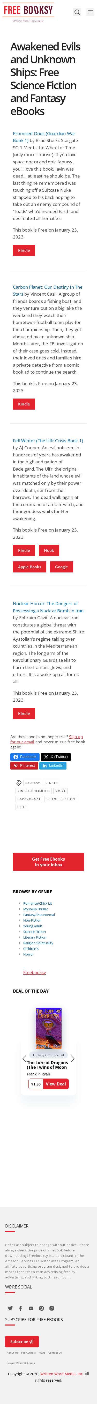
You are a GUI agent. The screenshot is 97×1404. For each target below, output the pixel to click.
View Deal (56, 1084)
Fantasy (32, 783)
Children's (31, 948)
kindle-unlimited (34, 791)
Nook (49, 550)
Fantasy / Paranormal (48, 1055)
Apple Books (29, 566)
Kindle (24, 250)
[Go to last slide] (24, 1059)
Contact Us (55, 1352)
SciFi (22, 807)
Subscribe (22, 1341)
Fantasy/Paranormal (39, 914)
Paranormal (29, 799)
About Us (12, 1352)
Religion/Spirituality (38, 943)
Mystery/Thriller (35, 909)
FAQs (42, 1352)
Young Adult (32, 926)
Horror (28, 954)
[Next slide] (72, 1059)
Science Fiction (61, 799)
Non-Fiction (32, 920)
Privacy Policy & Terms (21, 1363)
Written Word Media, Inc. (62, 1373)
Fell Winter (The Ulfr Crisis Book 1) (48, 441)
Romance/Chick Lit (37, 903)
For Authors (28, 1352)
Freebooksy (34, 972)
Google (61, 566)
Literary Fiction (34, 937)
